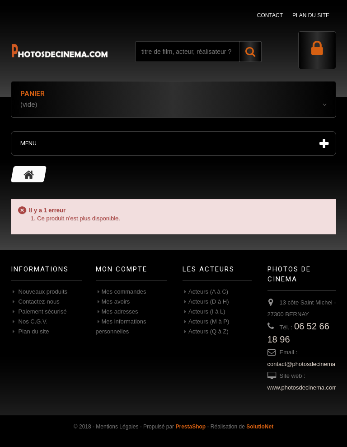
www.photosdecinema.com (302, 387)
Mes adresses (120, 311)
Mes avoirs (116, 301)
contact (270, 15)
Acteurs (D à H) (208, 301)
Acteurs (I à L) (206, 311)
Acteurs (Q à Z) (208, 331)
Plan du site (33, 331)
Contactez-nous (38, 301)
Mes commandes (124, 291)
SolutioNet (259, 426)
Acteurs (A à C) (208, 291)
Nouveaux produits (42, 291)
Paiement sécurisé (42, 311)
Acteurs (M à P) (208, 321)
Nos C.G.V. (32, 321)
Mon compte (121, 269)
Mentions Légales (117, 426)
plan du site (310, 15)
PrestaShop (190, 426)
